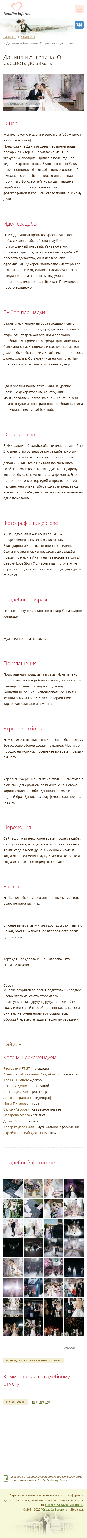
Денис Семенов (15, 1121)
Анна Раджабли (15, 1092)
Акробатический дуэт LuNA (25, 1132)
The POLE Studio (16, 1080)
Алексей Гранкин (17, 1097)
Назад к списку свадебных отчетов (35, 1360)
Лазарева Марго (16, 1115)
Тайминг (13, 1043)
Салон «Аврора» (16, 1109)
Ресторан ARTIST (16, 1068)
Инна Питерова (16, 1103)
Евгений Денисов (17, 1086)
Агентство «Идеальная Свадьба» (29, 1074)
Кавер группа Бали (18, 1127)
